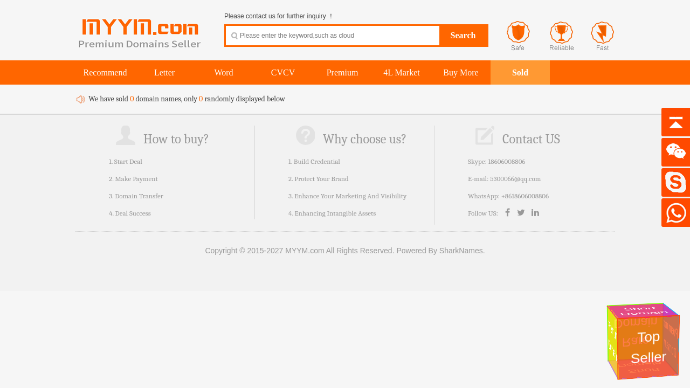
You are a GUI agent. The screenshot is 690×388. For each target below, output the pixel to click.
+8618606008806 (525, 196)
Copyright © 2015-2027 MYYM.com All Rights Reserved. (299, 250)
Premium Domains (613, 341)
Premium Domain (671, 338)
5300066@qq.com (515, 179)
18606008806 (507, 161)
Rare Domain (637, 332)
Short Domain (643, 311)
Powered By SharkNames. (440, 250)
